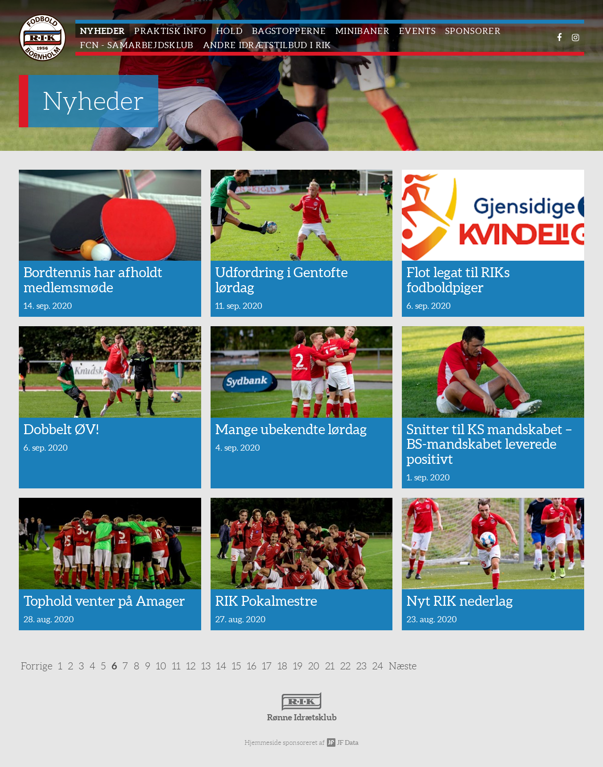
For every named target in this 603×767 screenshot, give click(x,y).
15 (236, 665)
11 (176, 665)
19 (297, 665)
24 (377, 665)
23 (361, 665)
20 (313, 665)
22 (345, 665)
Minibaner (362, 31)
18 (282, 665)
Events (417, 31)
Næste (402, 665)
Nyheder (102, 31)
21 (329, 665)
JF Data (343, 742)
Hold (229, 31)
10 (161, 665)
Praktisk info (170, 31)
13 (206, 665)
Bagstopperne (289, 31)
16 (251, 665)
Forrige (36, 665)
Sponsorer (473, 31)
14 (221, 665)
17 (267, 665)
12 (191, 665)
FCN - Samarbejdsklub (137, 45)
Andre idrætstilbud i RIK (267, 45)
